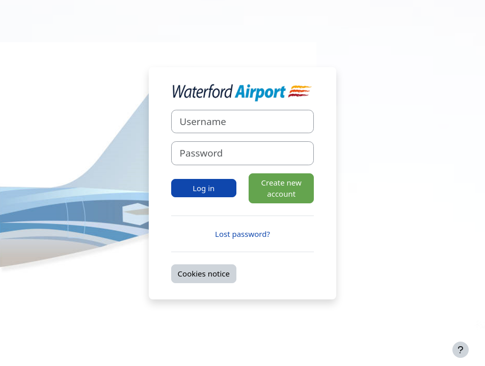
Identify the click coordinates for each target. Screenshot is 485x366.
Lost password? (242, 234)
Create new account (281, 188)
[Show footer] (460, 350)
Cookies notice (204, 273)
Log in (203, 188)
